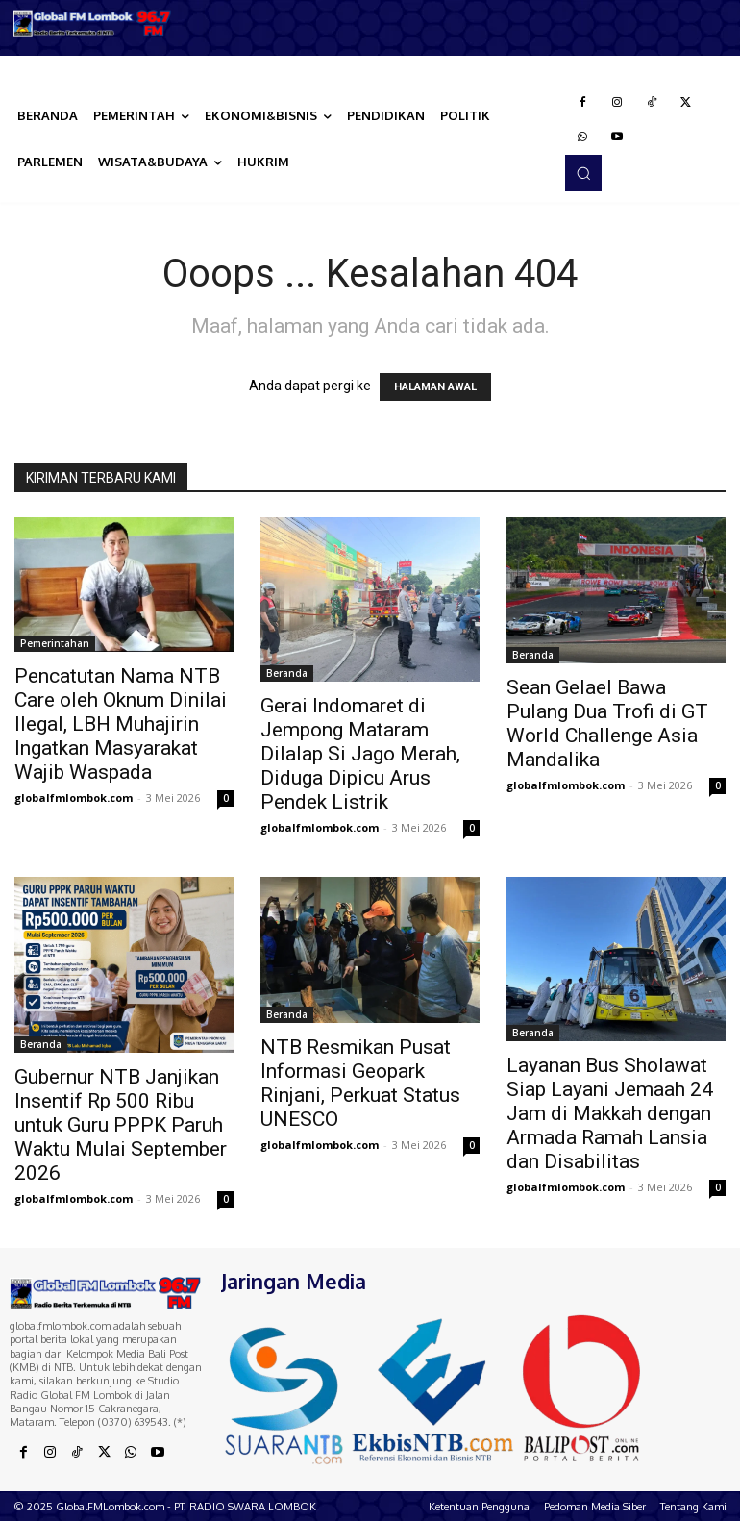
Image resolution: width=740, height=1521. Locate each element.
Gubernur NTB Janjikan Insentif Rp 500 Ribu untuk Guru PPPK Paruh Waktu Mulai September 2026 (120, 1124)
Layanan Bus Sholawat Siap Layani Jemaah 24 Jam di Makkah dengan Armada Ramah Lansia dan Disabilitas (609, 1113)
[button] (583, 173)
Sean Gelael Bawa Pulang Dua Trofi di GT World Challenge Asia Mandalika (607, 723)
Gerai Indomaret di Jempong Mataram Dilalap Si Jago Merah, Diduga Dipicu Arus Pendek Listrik (360, 753)
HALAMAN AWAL (435, 387)
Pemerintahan (54, 643)
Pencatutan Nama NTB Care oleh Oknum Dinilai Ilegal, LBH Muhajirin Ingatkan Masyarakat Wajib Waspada (120, 724)
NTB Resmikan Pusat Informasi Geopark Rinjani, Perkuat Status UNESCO (360, 1083)
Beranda (287, 673)
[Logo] (92, 23)
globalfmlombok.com (73, 797)
